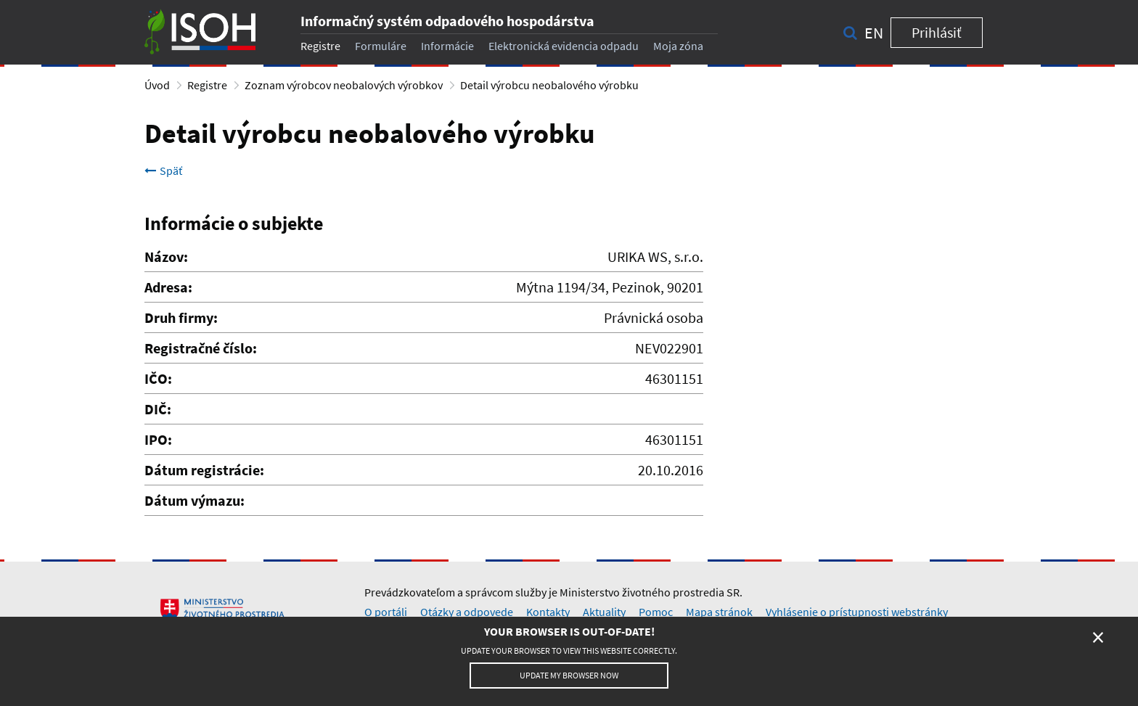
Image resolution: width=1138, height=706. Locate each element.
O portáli (385, 611)
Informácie (447, 45)
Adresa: (168, 287)
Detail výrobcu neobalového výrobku (549, 85)
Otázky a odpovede (466, 611)
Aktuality (604, 611)
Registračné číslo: (200, 348)
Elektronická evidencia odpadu (563, 45)
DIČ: (157, 409)
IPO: (158, 439)
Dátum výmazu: (194, 500)
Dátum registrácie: (204, 470)
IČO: (158, 378)
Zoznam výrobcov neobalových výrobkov (344, 85)
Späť (163, 170)
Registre (320, 45)
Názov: (166, 256)
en (873, 32)
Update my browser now (569, 675)
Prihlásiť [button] (937, 32)
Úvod (157, 85)
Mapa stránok (719, 611)
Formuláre (380, 45)
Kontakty (548, 611)
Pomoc (656, 611)
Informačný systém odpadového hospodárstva (447, 21)
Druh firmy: (181, 317)
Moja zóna (678, 45)
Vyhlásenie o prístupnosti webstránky (857, 611)
